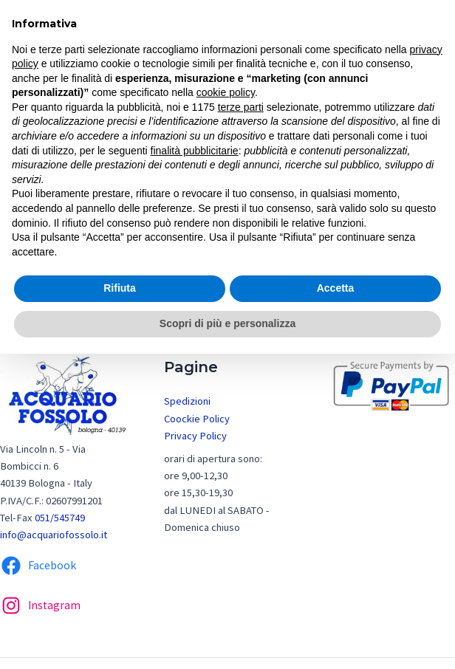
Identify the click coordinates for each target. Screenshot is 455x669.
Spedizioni (187, 401)
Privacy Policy (195, 435)
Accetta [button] (336, 288)
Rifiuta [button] (119, 288)
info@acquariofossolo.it (53, 534)
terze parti (241, 107)
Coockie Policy (197, 418)
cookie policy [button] (225, 92)
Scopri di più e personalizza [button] (227, 323)
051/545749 (60, 517)
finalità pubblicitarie (195, 151)
